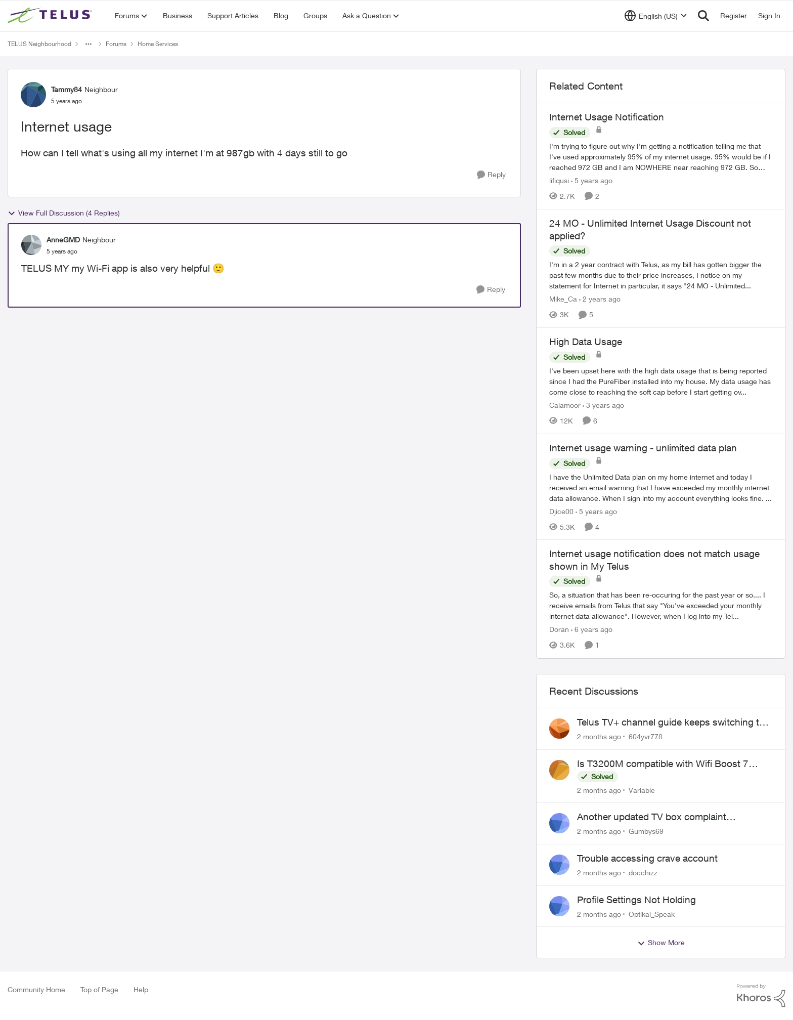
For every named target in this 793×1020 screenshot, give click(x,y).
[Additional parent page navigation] (88, 44)
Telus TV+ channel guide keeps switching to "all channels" (671, 722)
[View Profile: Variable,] (559, 770)
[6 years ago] (591, 629)
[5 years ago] (591, 180)
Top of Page (99, 989)
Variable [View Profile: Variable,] (642, 789)
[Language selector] (655, 16)
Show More (661, 942)
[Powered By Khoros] (761, 995)
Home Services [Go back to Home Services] (158, 44)
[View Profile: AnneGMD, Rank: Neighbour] (31, 245)
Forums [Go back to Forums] (116, 44)
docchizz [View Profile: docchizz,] (643, 872)
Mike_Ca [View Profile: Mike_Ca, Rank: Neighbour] (563, 298)
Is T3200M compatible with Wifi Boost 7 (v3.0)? (662, 764)
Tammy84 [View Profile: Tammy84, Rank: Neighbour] (66, 89)
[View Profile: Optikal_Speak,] (559, 906)
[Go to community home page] (51, 16)
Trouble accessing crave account (647, 858)
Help (141, 989)
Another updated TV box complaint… (656, 816)
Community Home (36, 989)
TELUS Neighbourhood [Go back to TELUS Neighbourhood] (39, 44)
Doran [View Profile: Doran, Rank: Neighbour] (559, 629)
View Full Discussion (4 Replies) (64, 213)
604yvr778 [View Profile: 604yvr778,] (646, 736)
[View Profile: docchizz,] (559, 865)
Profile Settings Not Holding (636, 899)
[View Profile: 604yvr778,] (559, 728)
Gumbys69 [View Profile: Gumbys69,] (646, 831)
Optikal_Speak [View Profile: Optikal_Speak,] (652, 913)
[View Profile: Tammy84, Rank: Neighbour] (33, 94)
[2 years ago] (600, 298)
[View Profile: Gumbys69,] (559, 823)
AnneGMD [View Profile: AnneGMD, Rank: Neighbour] (63, 239)
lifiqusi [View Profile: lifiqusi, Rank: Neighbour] (559, 180)
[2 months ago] (599, 736)
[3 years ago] (603, 405)
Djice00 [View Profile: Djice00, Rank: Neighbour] (561, 510)
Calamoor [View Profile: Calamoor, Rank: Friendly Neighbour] (565, 405)
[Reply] (491, 175)
